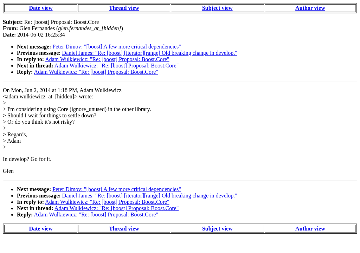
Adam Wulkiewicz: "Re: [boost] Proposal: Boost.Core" (107, 59)
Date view (40, 8)
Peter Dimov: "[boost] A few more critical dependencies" (116, 47)
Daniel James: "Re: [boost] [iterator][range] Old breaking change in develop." (149, 53)
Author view (310, 8)
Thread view (124, 8)
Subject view (217, 8)
